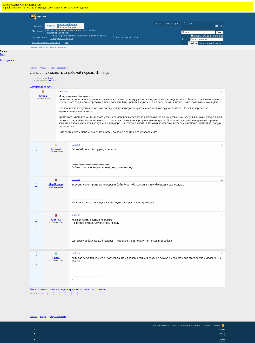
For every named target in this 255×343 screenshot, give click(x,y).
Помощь (206, 325)
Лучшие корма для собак (125, 37)
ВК (66, 42)
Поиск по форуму (66, 27)
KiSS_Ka (56, 219)
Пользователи (39, 37)
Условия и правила (161, 325)
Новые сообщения (67, 24)
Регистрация (7, 60)
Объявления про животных (46, 42)
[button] (45, 31)
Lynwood (56, 149)
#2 (222, 144)
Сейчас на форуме (59, 35)
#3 (222, 179)
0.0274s (222, 341)
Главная (38, 26)
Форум (50, 25)
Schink (51, 78)
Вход (3, 54)
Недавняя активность (58, 32)
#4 (222, 215)
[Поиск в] (219, 32)
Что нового (38, 31)
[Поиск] (188, 23)
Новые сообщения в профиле (82, 30)
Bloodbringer (55, 184)
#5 (222, 253)
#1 (222, 91)
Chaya (56, 257)
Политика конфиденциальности (186, 325)
